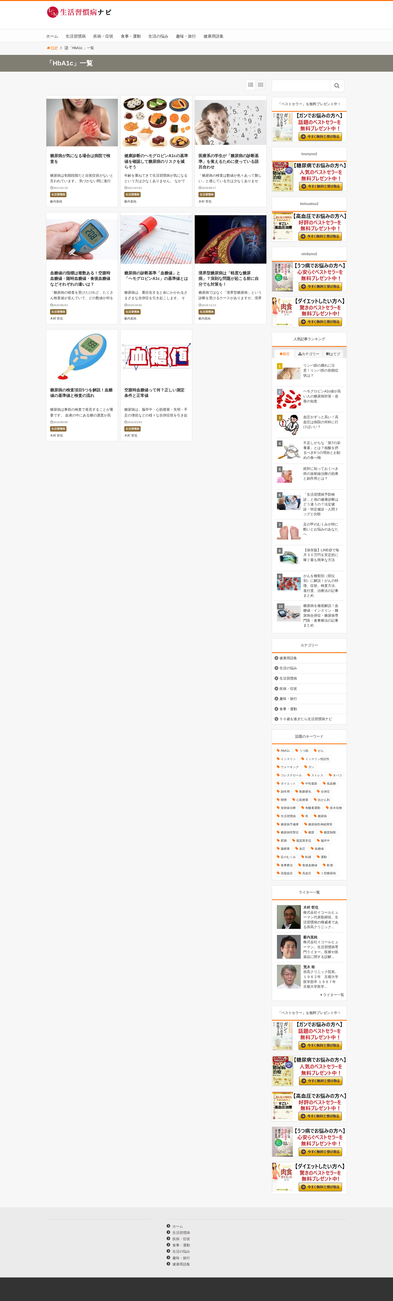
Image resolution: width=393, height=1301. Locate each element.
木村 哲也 (205, 201)
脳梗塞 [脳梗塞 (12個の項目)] (285, 848)
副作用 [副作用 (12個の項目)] (285, 791)
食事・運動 (131, 36)
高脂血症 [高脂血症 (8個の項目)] (287, 873)
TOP (52, 48)
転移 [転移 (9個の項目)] (308, 857)
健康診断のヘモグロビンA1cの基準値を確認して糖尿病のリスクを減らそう (156, 161)
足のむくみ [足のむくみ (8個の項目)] (288, 857)
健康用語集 (214, 36)
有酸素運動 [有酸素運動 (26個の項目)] (312, 808)
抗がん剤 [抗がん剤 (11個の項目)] (324, 800)
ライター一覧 (333, 995)
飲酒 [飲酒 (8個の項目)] (330, 865)
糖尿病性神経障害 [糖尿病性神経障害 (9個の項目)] (320, 824)
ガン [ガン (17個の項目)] (311, 767)
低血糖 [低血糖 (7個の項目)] (331, 783)
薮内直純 (56, 201)
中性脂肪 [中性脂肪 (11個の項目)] (311, 783)
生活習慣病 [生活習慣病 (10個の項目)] (288, 816)
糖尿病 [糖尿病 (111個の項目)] (322, 816)
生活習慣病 (76, 36)
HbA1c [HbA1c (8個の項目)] (285, 750)
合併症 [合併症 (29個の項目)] (325, 791)
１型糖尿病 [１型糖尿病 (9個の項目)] (328, 873)
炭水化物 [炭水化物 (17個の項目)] (336, 808)
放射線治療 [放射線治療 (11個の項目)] (288, 808)
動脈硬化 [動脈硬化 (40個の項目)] (305, 791)
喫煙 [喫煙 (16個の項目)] (284, 800)
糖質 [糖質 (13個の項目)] (311, 832)
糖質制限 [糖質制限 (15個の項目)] (330, 832)
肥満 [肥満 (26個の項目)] (284, 840)
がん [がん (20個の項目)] (321, 750)
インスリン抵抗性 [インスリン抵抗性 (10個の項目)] (317, 759)
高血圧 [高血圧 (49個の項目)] (306, 873)
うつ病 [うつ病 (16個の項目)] (303, 750)
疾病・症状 (103, 36)
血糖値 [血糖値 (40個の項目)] (319, 848)
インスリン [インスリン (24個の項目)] (288, 759)
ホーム (52, 36)
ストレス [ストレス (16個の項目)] (317, 775)
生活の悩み (158, 36)
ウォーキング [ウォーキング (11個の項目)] (290, 767)
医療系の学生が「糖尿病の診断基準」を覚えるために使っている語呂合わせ (229, 161)
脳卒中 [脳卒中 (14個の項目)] (325, 840)
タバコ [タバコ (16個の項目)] (337, 775)
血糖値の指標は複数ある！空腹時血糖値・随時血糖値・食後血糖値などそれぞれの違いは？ (80, 278)
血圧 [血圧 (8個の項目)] (302, 848)
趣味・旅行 (186, 36)
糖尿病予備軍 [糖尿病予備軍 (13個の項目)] (290, 824)
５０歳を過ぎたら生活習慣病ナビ (305, 719)
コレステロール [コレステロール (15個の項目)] (291, 775)
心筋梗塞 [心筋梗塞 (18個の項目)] (302, 800)
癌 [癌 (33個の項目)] (306, 816)
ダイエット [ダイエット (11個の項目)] (288, 783)
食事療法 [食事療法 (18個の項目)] (287, 865)
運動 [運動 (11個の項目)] (324, 857)
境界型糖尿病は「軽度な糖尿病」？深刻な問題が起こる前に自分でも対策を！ (229, 278)
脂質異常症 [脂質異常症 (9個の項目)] (303, 840)
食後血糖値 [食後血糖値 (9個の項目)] (309, 865)
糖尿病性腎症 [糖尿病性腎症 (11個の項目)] (290, 832)
